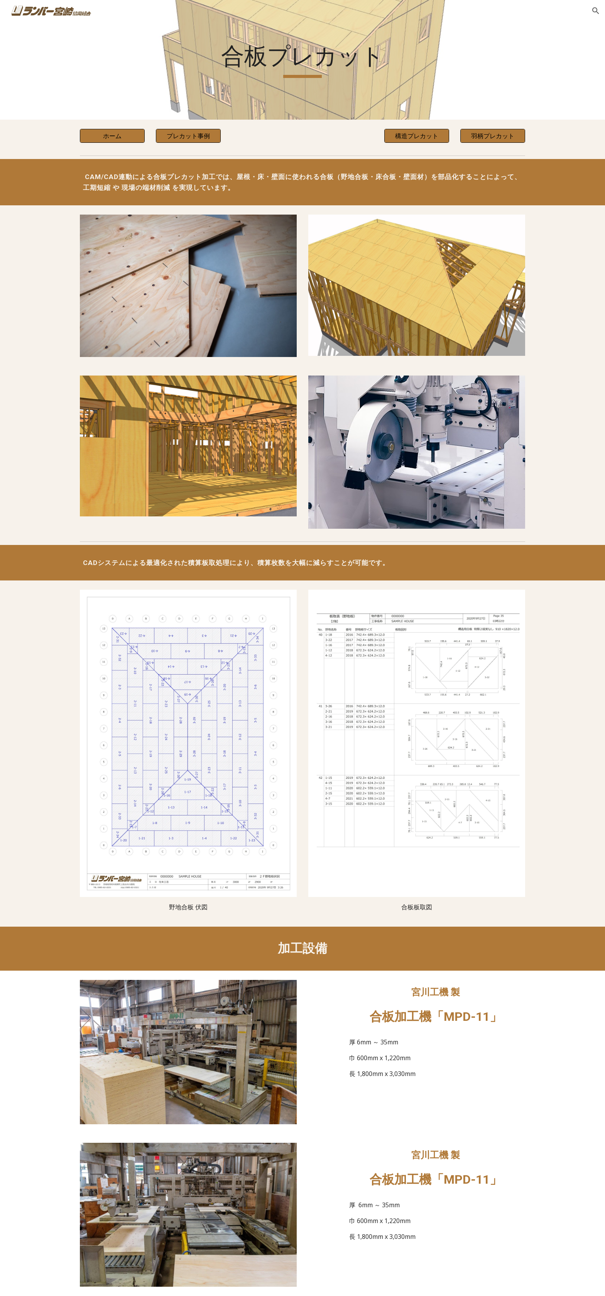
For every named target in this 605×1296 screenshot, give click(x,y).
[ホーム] (112, 135)
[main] (302, 60)
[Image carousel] (416, 285)
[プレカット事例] (188, 135)
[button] (595, 11)
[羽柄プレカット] (493, 135)
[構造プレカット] (417, 135)
